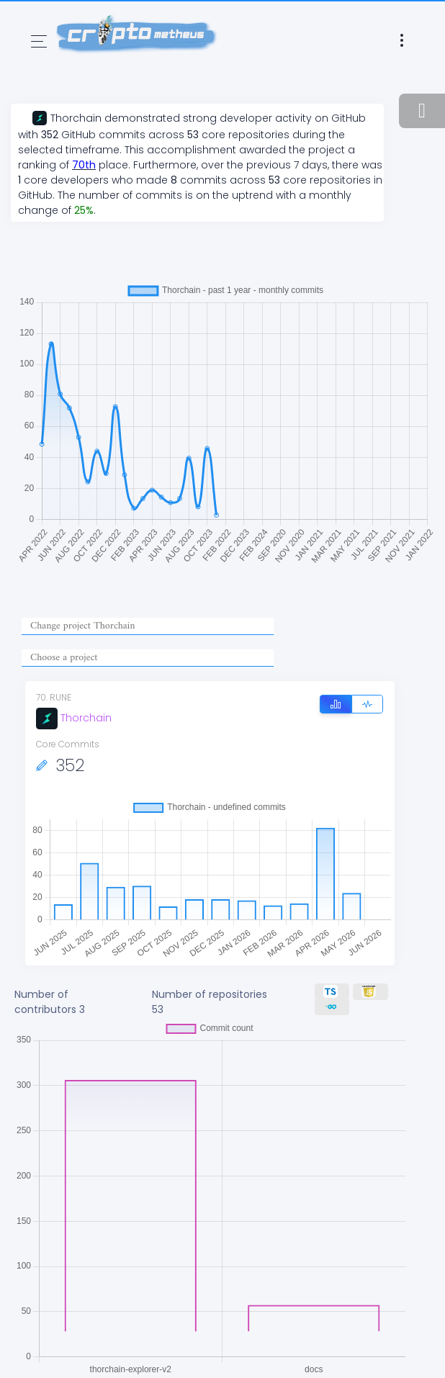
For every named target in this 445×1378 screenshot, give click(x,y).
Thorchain (74, 718)
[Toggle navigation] (39, 41)
